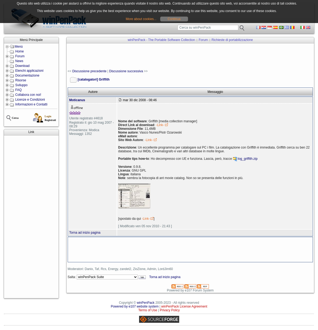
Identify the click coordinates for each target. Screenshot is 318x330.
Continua (174, 19)
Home (19, 51)
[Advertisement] (31, 216)
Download (22, 66)
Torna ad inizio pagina (85, 232)
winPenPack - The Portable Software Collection (161, 40)
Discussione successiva (126, 71)
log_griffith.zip (248, 159)
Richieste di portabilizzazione (232, 40)
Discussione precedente (89, 71)
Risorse (20, 80)
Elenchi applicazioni (29, 71)
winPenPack (146, 303)
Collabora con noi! (28, 95)
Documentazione (27, 75)
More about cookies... (141, 19)
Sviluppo (21, 85)
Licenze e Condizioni (30, 99)
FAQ (18, 90)
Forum (20, 56)
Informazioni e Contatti (31, 104)
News (19, 61)
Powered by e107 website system (135, 306)
